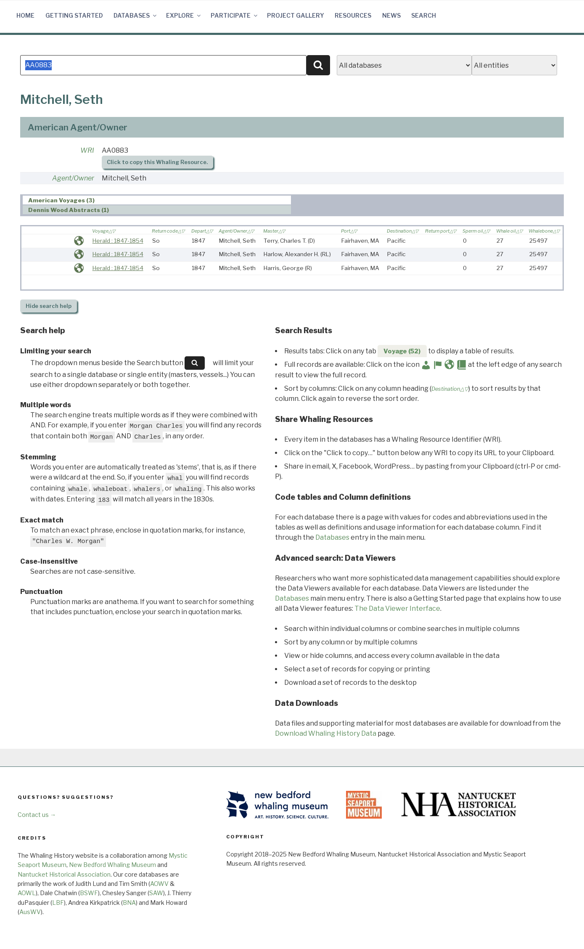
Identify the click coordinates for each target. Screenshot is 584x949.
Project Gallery (295, 15)
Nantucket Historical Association (64, 874)
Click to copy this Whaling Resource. (157, 162)
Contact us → (37, 814)
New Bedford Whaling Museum (112, 864)
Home (25, 15)
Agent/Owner (73, 178)
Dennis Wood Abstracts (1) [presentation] (68, 210)
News (391, 15)
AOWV (159, 883)
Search (423, 15)
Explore (184, 15)
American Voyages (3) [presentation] (61, 200)
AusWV (30, 911)
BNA (129, 902)
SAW (156, 892)
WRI (87, 150)
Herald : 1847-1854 (117, 240)
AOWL (27, 892)
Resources (353, 15)
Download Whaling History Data (325, 733)
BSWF (89, 892)
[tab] (157, 200)
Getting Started (74, 15)
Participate (235, 15)
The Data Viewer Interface (397, 608)
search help (48, 306)
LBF (58, 902)
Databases (136, 15)
